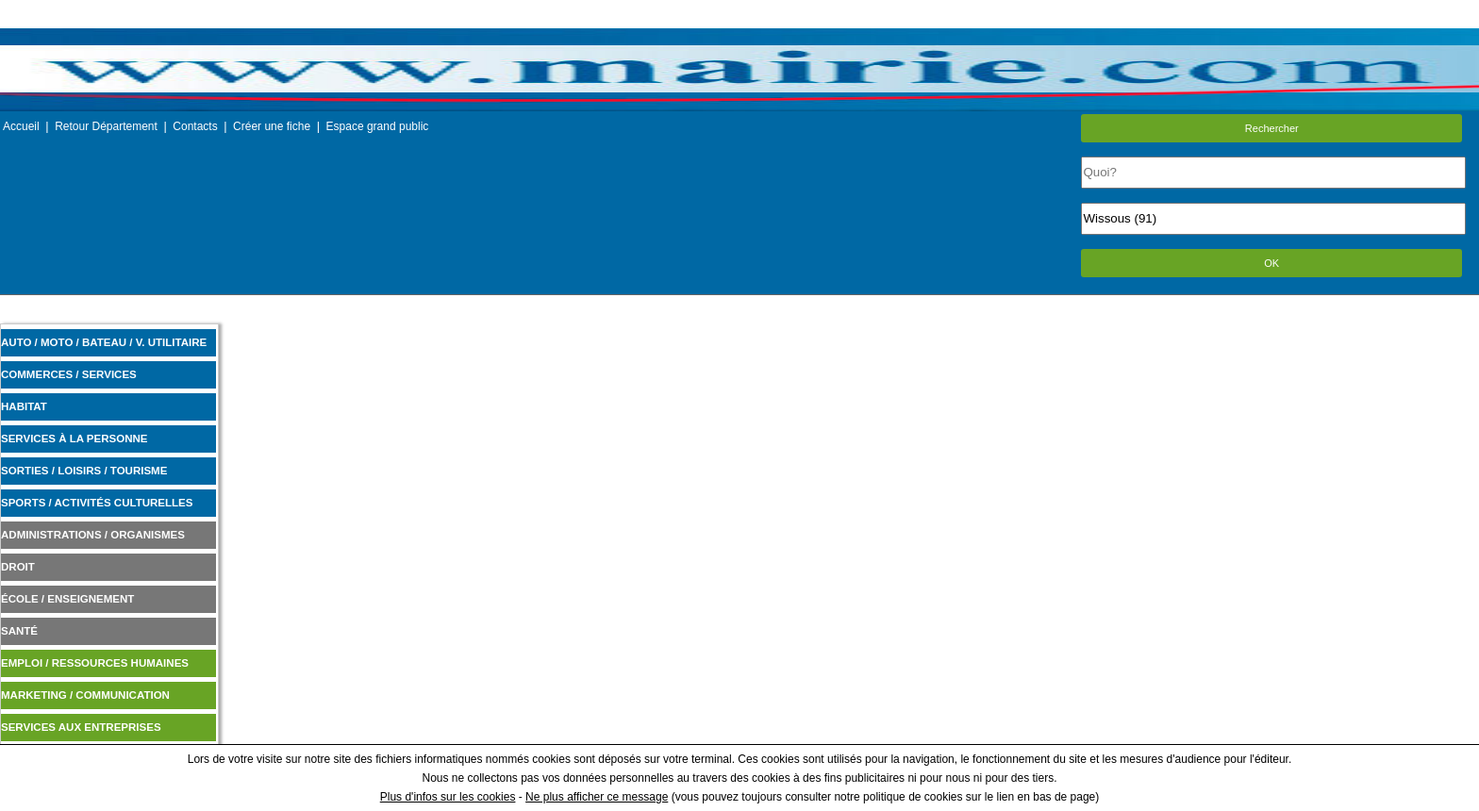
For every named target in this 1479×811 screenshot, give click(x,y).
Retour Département (106, 126)
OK (1271, 263)
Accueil (21, 126)
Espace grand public (377, 126)
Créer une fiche (271, 126)
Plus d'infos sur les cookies (448, 796)
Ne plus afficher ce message (596, 796)
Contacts (195, 126)
